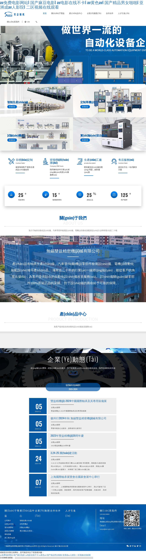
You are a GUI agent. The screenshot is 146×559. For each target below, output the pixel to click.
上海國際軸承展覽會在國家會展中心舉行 (75, 476)
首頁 (45, 13)
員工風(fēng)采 (10, 538)
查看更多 (12, 107)
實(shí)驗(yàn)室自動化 (27, 531)
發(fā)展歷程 (9, 527)
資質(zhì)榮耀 (9, 531)
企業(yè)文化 (9, 524)
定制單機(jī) (24, 524)
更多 (73, 373)
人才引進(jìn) (123, 13)
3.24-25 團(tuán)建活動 (64, 453)
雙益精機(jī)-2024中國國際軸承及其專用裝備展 (79, 401)
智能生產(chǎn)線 (26, 520)
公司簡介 (8, 520)
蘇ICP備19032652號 (61, 546)
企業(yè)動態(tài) (94, 13)
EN (28, 22)
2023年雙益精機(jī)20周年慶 (67, 435)
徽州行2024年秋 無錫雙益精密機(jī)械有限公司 (78, 418)
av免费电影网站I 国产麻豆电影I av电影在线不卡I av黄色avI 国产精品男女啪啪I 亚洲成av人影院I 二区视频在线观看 (45, 555)
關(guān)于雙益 (57, 13)
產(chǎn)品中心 (75, 13)
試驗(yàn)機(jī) (24, 527)
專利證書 (8, 534)
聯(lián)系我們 (13, 22)
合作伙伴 (109, 13)
